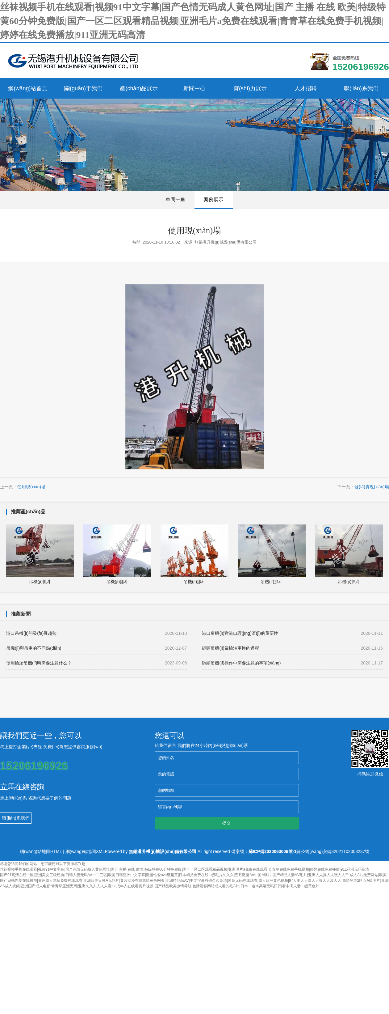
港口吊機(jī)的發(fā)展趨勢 (96, 633)
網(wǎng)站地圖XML (85, 851)
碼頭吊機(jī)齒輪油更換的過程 (292, 648)
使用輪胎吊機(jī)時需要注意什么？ (96, 662)
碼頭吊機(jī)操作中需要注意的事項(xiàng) (292, 662)
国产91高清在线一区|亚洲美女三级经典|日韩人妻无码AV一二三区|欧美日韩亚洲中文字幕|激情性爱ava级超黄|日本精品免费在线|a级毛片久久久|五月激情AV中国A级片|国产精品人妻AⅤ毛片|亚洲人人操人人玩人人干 (174, 875)
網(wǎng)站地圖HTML (41, 851)
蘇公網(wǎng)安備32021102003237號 (332, 851)
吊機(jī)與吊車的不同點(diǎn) (96, 648)
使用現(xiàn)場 (31, 486)
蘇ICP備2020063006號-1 (273, 851)
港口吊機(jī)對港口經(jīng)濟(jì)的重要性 (292, 633)
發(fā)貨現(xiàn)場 (371, 486)
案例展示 (214, 199)
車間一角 (175, 199)
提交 (226, 823)
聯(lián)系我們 (15, 818)
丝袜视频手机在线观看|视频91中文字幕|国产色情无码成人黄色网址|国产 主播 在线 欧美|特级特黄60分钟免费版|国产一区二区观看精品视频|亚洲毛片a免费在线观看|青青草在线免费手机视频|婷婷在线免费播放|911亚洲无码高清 (193, 21)
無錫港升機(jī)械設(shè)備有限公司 (162, 851)
